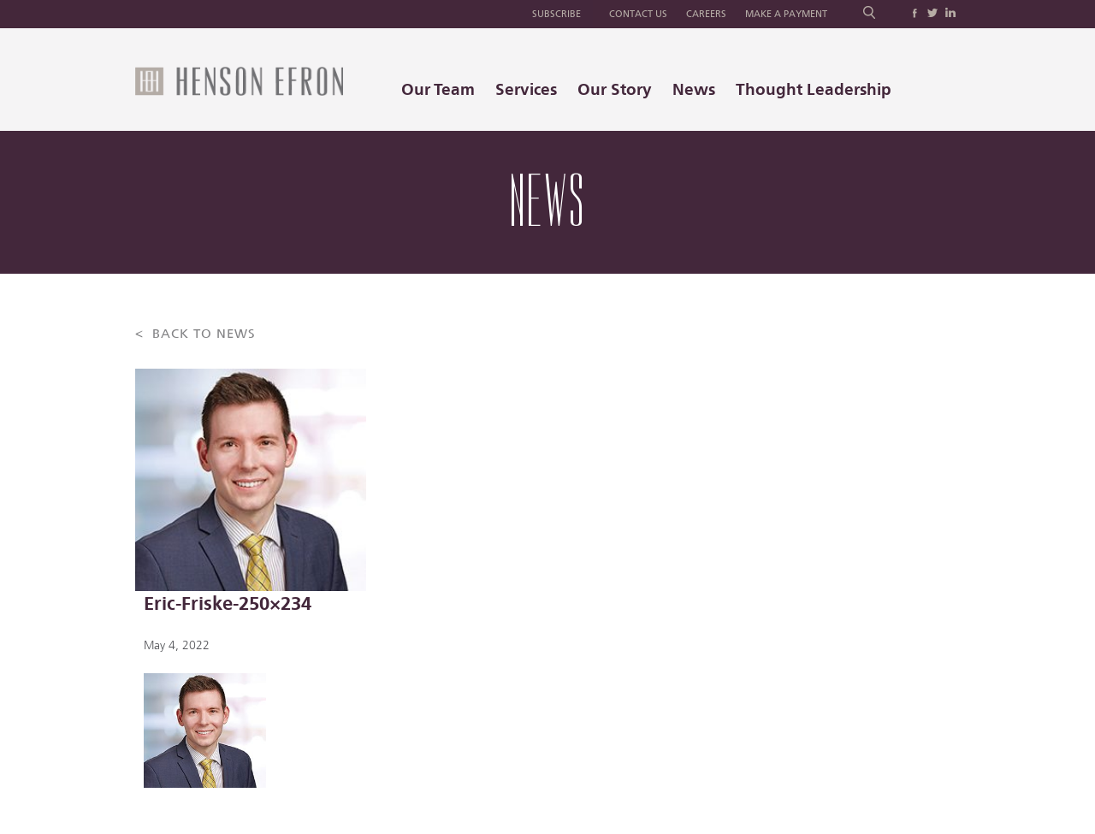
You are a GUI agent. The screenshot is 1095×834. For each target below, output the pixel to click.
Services (526, 89)
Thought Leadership (813, 89)
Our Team (438, 89)
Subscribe (556, 14)
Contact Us (638, 14)
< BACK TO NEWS (195, 334)
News (693, 89)
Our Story (614, 89)
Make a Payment (786, 14)
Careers (706, 14)
